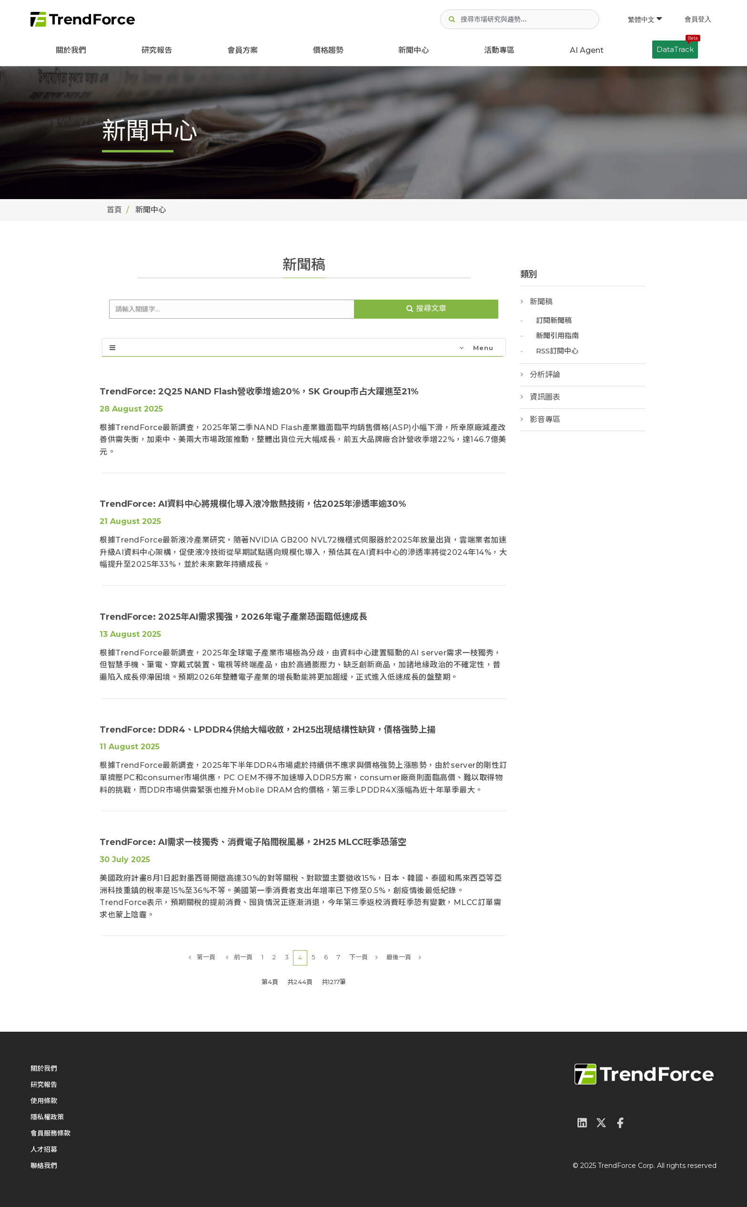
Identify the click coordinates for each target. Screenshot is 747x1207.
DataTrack (677, 47)
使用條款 (43, 1100)
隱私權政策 (47, 1117)
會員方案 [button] (242, 50)
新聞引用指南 (557, 335)
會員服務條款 (50, 1133)
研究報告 (156, 50)
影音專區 (545, 419)
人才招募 (43, 1149)
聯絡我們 (43, 1165)
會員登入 (698, 19)
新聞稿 (541, 301)
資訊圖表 (545, 397)
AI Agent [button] (587, 50)
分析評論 (545, 374)
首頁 (114, 209)
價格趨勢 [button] (328, 50)
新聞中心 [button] (413, 50)
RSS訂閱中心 (557, 350)
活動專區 (499, 50)
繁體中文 (645, 19)
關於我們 (71, 50)
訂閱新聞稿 (554, 320)
